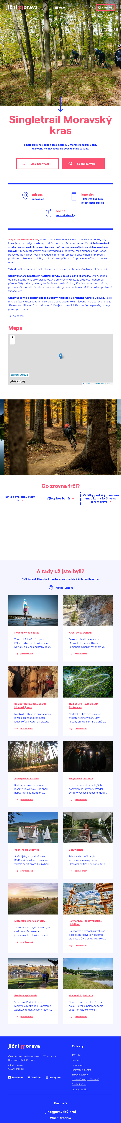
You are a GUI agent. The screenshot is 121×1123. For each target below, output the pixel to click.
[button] (60, 356)
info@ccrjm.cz (16, 1065)
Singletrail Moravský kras (23, 239)
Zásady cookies (80, 1089)
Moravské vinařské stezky (29, 920)
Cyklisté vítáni (79, 1084)
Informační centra (81, 1069)
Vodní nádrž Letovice (26, 849)
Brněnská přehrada (25, 995)
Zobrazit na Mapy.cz (19, 375)
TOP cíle (76, 1055)
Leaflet (86, 384)
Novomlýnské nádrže (26, 632)
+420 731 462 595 (92, 198)
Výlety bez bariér (58, 498)
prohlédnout (26, 653)
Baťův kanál (76, 849)
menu (63, 7)
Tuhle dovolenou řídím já (20, 498)
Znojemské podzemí (81, 778)
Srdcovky (107, 7)
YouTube (36, 1077)
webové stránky (65, 215)
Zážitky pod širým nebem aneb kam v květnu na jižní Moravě (101, 498)
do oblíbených (86, 163)
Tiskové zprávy (80, 1074)
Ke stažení (77, 1060)
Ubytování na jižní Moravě (85, 1079)
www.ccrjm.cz (16, 1068)
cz (88, 7)
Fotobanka (77, 1064)
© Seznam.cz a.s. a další (102, 384)
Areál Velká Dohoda (80, 632)
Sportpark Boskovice (26, 778)
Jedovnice (38, 198)
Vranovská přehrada (81, 995)
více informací (40, 163)
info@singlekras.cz (92, 202)
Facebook (17, 1077)
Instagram (55, 1077)
